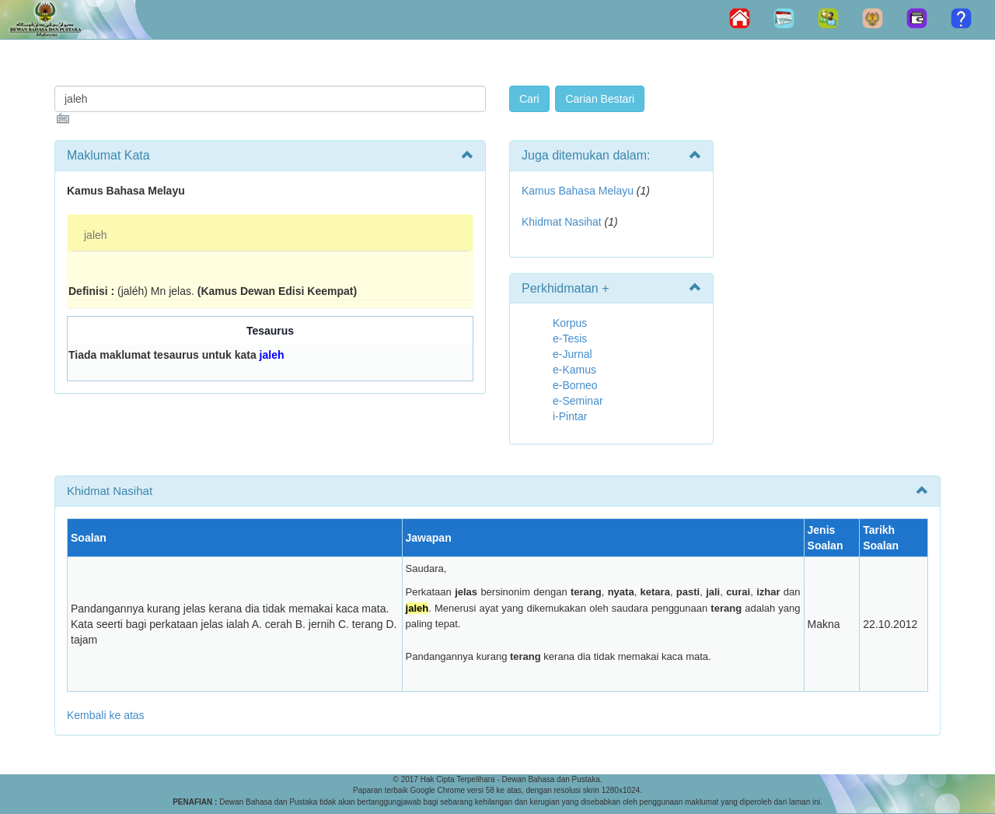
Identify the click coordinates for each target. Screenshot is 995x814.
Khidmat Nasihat (562, 222)
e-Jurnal (572, 354)
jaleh (95, 235)
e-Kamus (574, 369)
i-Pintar (570, 416)
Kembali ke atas (106, 715)
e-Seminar (578, 401)
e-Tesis (570, 338)
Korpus (570, 323)
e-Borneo (575, 385)
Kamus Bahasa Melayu (579, 190)
